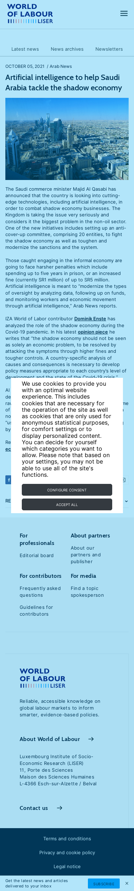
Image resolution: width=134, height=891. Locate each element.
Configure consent (66, 490)
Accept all (67, 504)
